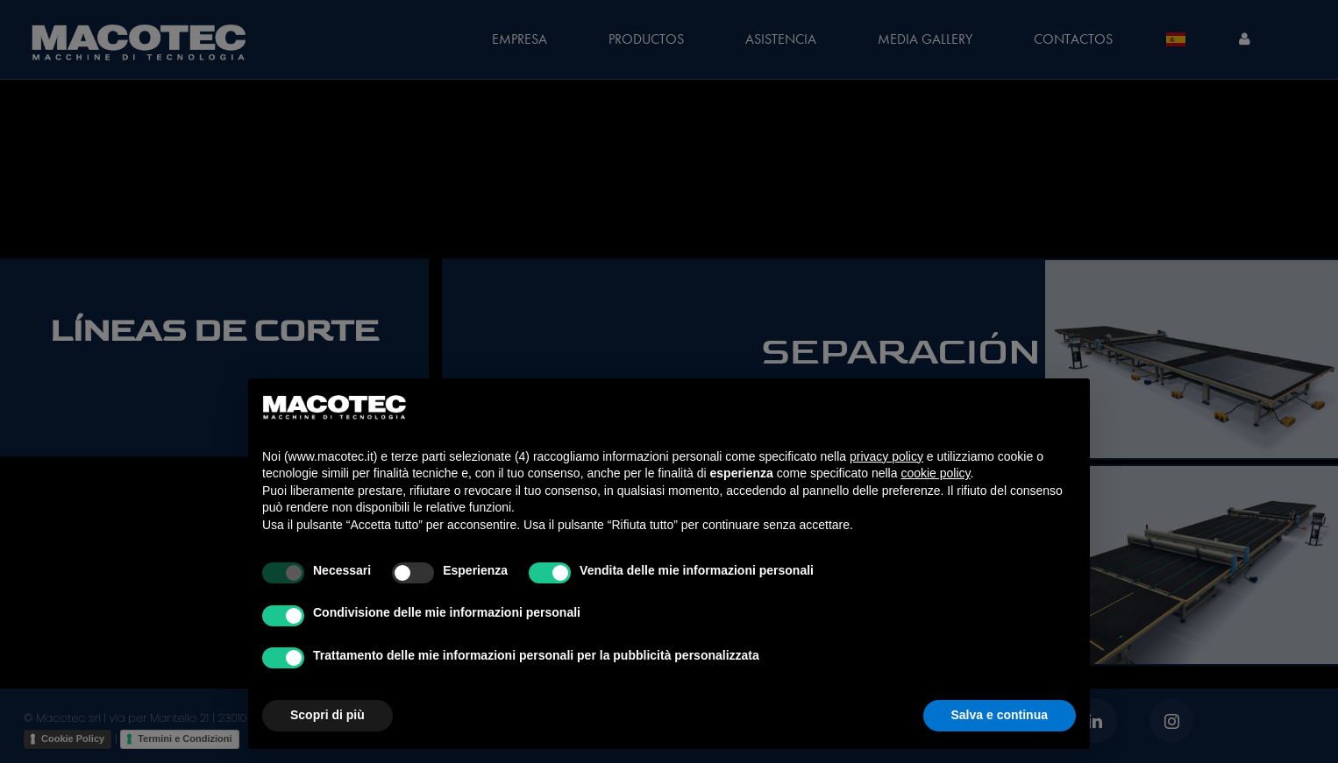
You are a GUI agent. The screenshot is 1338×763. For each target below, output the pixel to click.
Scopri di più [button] (327, 715)
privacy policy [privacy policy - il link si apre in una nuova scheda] (886, 456)
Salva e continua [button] (999, 715)
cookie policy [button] (935, 473)
